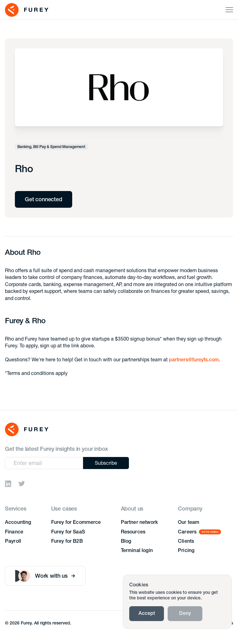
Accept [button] (147, 613)
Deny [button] (185, 613)
